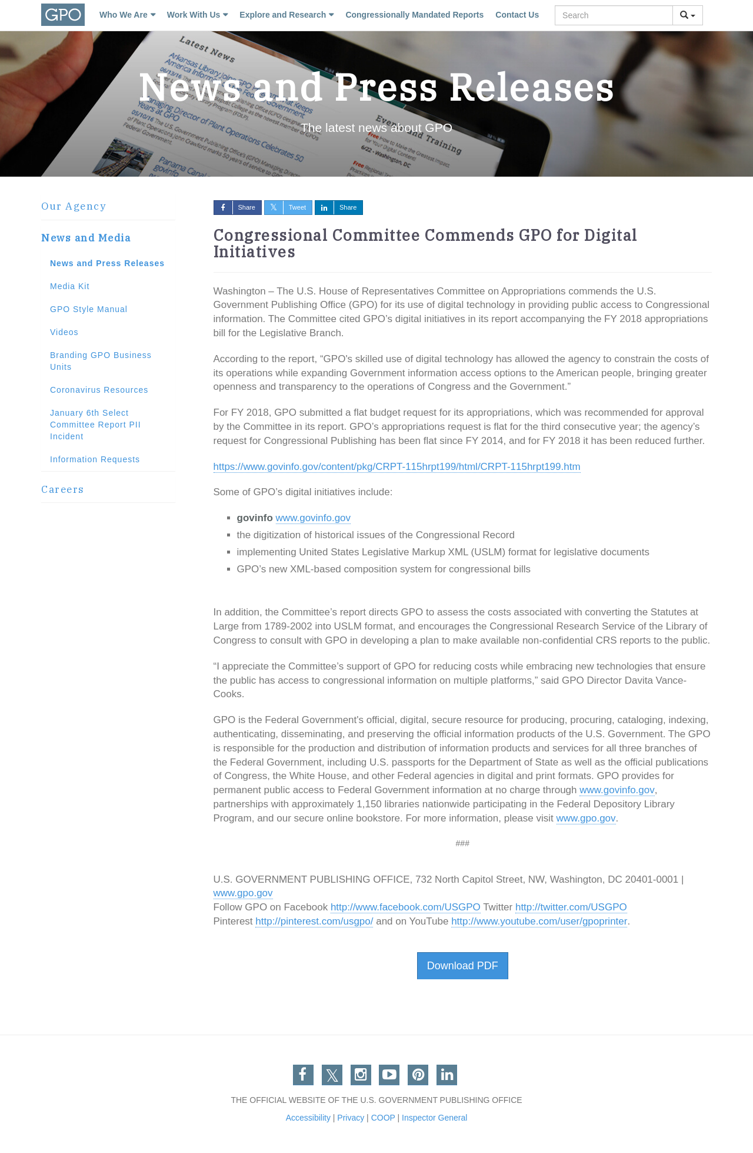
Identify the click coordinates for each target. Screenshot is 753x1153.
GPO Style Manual (89, 309)
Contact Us (517, 14)
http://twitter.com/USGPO (571, 907)
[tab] (108, 207)
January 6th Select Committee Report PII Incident (95, 424)
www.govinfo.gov (313, 518)
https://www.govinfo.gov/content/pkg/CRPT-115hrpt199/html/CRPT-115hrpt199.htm (397, 466)
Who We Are (123, 14)
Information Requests (95, 459)
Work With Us (194, 14)
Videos (64, 332)
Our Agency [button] (73, 206)
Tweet (285, 207)
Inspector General (434, 1117)
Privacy (350, 1117)
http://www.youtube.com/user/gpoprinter (539, 921)
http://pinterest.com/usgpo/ (314, 921)
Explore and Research (282, 14)
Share (234, 207)
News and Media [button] (86, 237)
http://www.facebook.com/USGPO (406, 907)
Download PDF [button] (462, 966)
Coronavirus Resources (99, 390)
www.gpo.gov (586, 818)
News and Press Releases (107, 263)
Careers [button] (63, 489)
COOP (383, 1117)
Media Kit (69, 286)
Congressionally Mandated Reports (414, 14)
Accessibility (308, 1117)
